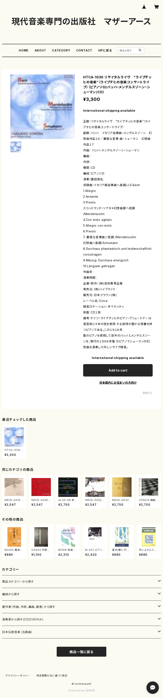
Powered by (81, 690)
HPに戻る (105, 50)
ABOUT (40, 50)
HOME (24, 50)
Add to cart (118, 370)
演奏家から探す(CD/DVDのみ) (23, 619)
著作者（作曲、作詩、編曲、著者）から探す (28, 606)
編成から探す (11, 594)
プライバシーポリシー (17, 675)
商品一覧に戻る (81, 652)
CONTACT (84, 50)
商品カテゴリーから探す (18, 581)
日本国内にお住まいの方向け (118, 382)
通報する (148, 392)
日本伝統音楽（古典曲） (17, 632)
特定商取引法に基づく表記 (51, 675)
